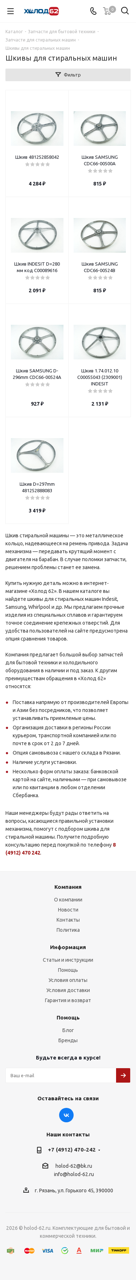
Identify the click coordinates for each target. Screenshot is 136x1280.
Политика (68, 930)
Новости (68, 910)
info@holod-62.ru (74, 1175)
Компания (68, 887)
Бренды (68, 1040)
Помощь (68, 970)
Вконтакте (66, 1115)
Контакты (68, 920)
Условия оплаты (68, 980)
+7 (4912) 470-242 (72, 1149)
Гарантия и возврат (68, 1000)
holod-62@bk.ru (73, 1166)
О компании (68, 900)
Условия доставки (68, 990)
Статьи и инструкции (68, 960)
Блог (68, 1030)
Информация (68, 947)
